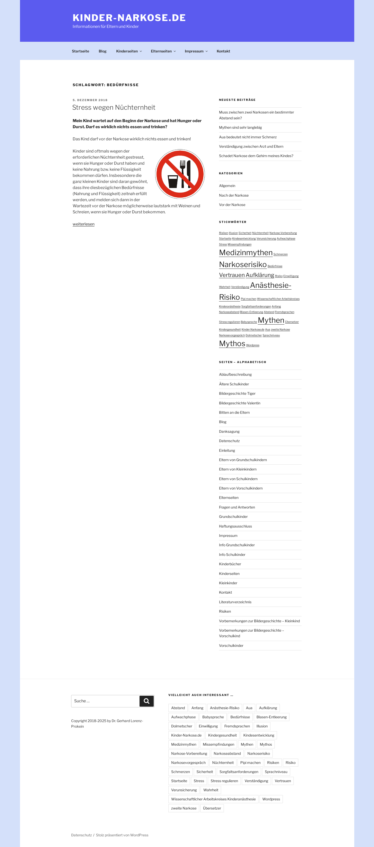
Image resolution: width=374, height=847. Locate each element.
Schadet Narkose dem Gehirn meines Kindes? (256, 156)
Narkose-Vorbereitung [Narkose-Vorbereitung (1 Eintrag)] (283, 233)
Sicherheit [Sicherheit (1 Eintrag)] (245, 233)
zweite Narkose (183, 808)
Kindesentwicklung (258, 735)
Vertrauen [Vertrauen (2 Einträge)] (232, 275)
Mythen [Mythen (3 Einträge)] (271, 320)
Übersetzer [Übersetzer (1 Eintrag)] (292, 322)
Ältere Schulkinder (234, 384)
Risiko (291, 762)
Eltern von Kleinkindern (238, 469)
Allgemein (227, 185)
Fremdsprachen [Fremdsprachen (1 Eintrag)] (284, 312)
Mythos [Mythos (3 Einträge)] (232, 343)
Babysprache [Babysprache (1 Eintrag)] (249, 322)
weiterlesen (83, 224)
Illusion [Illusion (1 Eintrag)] (233, 233)
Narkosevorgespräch (188, 762)
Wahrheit (210, 790)
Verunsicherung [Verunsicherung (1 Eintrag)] (266, 238)
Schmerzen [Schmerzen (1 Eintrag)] (280, 254)
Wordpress (271, 799)
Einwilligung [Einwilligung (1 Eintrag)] (291, 276)
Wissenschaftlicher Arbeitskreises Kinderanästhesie (213, 799)
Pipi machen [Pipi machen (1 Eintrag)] (248, 298)
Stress (199, 781)
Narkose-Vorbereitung (189, 753)
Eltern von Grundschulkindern (243, 460)
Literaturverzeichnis (235, 602)
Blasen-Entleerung (272, 717)
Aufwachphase (183, 717)
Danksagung (229, 431)
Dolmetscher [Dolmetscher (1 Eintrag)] (254, 335)
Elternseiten (163, 51)
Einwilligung (208, 726)
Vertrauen (283, 781)
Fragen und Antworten (237, 507)
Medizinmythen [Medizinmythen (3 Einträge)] (246, 252)
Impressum (196, 51)
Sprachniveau (276, 771)
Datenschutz (229, 441)
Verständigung (256, 781)
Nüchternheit (223, 762)
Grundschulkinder (233, 516)
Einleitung (227, 450)
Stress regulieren (224, 781)
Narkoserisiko (258, 753)
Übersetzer (212, 808)
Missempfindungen (218, 744)
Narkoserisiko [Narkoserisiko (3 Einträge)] (243, 264)
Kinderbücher (230, 564)
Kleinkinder (228, 583)
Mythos (266, 744)
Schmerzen (180, 771)
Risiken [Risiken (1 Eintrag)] (223, 233)
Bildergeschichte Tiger (237, 393)
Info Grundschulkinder (237, 545)
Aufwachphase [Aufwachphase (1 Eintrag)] (286, 238)
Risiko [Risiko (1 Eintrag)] (279, 276)
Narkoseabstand (227, 753)
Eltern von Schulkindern (238, 479)
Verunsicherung (184, 790)
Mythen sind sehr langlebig (240, 127)
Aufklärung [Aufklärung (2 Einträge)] (260, 275)
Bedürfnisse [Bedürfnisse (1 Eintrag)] (275, 266)
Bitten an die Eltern (234, 412)
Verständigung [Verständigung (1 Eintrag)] (240, 287)
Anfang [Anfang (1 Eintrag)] (276, 306)
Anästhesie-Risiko (224, 708)
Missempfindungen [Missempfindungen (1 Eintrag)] (239, 244)
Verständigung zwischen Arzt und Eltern (251, 146)
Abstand (178, 708)
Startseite (80, 51)
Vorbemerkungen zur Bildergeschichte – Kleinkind (259, 621)
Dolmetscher (181, 726)
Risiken (225, 611)
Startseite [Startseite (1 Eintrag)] (225, 238)
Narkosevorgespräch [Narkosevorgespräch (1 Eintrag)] (232, 335)
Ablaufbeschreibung (235, 374)
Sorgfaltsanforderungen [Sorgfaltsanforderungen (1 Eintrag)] (256, 306)
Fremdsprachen (237, 726)
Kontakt (223, 51)
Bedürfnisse (240, 717)
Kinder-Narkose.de (129, 17)
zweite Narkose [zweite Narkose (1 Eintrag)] (280, 329)
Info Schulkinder (232, 554)
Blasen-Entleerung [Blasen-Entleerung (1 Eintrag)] (251, 312)
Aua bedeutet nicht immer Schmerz (248, 137)
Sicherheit (204, 771)
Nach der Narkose (234, 195)
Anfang (197, 708)
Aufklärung (268, 708)
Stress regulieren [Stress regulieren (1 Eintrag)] (229, 322)
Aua (249, 708)
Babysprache (213, 717)
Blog (103, 51)
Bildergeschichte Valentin (239, 403)
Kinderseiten (129, 51)
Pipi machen (250, 762)
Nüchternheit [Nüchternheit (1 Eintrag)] (260, 233)
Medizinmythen (183, 744)
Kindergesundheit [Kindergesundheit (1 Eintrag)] (230, 329)
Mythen (247, 744)
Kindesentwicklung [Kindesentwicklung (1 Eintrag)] (244, 238)
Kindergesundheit (222, 735)
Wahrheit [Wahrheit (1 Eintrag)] (224, 287)
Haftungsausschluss (235, 526)
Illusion (262, 726)
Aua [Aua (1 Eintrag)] (267, 329)
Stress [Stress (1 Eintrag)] (223, 244)
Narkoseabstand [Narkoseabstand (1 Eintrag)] (229, 312)
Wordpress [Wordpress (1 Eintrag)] (252, 345)
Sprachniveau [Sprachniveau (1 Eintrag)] (271, 335)
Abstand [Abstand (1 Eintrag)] (269, 312)
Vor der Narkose (232, 204)
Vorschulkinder (231, 645)
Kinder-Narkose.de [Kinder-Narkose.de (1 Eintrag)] (253, 329)
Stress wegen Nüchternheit (113, 107)
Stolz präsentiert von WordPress (122, 835)
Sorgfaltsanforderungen (239, 771)
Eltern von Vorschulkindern (241, 488)
